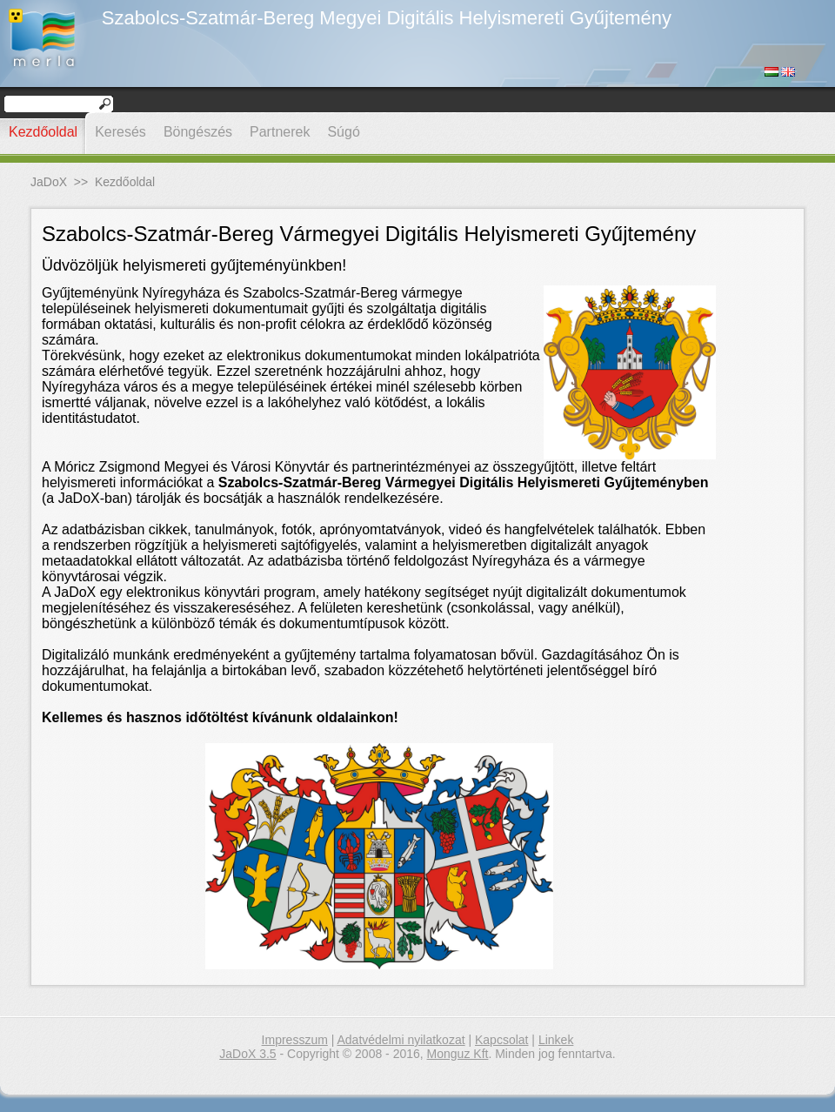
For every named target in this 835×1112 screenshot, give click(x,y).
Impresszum (295, 1040)
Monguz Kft (458, 1054)
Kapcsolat (501, 1040)
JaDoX (48, 182)
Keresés (120, 131)
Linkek (555, 1040)
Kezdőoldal (43, 131)
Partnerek (280, 131)
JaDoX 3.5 (247, 1054)
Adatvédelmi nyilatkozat (401, 1040)
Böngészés (198, 131)
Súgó (343, 131)
